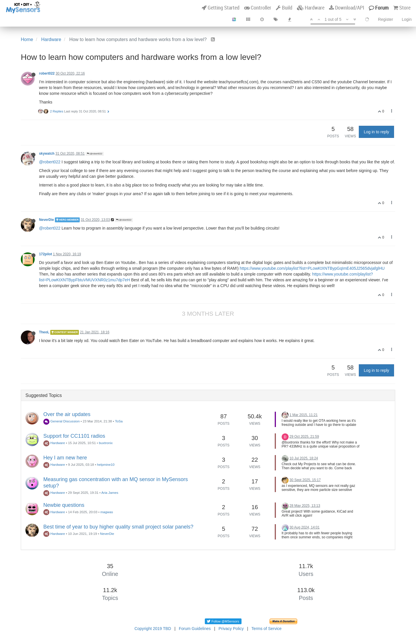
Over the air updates (66, 414)
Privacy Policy (231, 628)
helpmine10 (105, 464)
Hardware (54, 443)
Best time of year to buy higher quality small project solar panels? (118, 527)
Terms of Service (266, 628)
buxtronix (105, 443)
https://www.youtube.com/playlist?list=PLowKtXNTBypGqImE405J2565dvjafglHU (312, 268)
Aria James (109, 492)
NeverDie (46, 220)
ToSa (119, 421)
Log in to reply (376, 132)
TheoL (44, 332)
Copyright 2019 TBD (152, 628)
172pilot (45, 254)
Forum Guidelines (195, 628)
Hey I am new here (65, 458)
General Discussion (61, 421)
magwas (107, 512)
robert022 (47, 73)
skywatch (47, 153)
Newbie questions (63, 505)
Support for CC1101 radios (74, 436)
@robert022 (94, 153)
